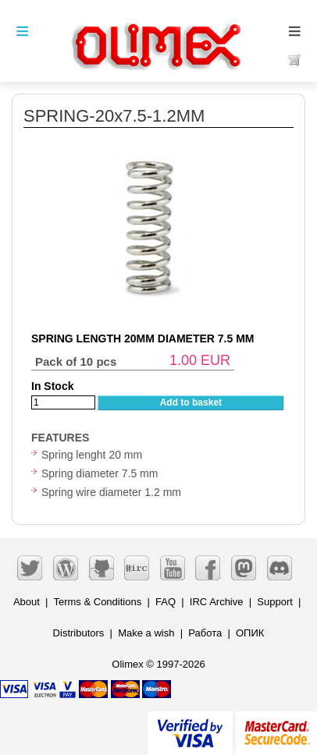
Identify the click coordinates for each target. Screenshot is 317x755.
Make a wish (146, 633)
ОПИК (250, 633)
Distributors (79, 633)
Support (275, 602)
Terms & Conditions (97, 602)
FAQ (165, 602)
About (26, 602)
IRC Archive (217, 602)
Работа (205, 633)
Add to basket (191, 402)
